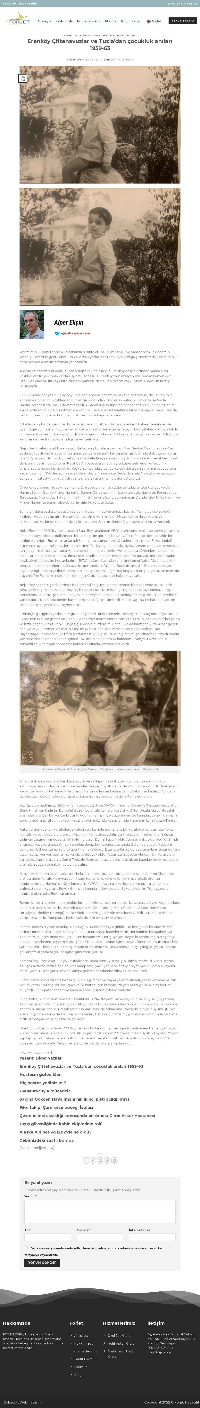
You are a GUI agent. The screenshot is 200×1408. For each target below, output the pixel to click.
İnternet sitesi (140, 1230)
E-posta (83, 1230)
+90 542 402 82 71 (160, 1348)
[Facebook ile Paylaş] (86, 1160)
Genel (68, 35)
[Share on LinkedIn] (114, 1160)
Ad (27, 1230)
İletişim (137, 21)
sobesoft (110, 59)
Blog (124, 21)
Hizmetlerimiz (88, 21)
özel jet (101, 35)
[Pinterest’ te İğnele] (107, 1160)
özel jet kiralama (122, 35)
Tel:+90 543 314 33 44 (181, 3)
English (154, 21)
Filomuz (110, 21)
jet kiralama (84, 35)
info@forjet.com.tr (160, 1352)
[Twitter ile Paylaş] (93, 1160)
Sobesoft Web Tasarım (23, 1402)
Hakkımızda (64, 21)
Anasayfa (44, 21)
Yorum (30, 1196)
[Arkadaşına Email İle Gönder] (100, 1160)
